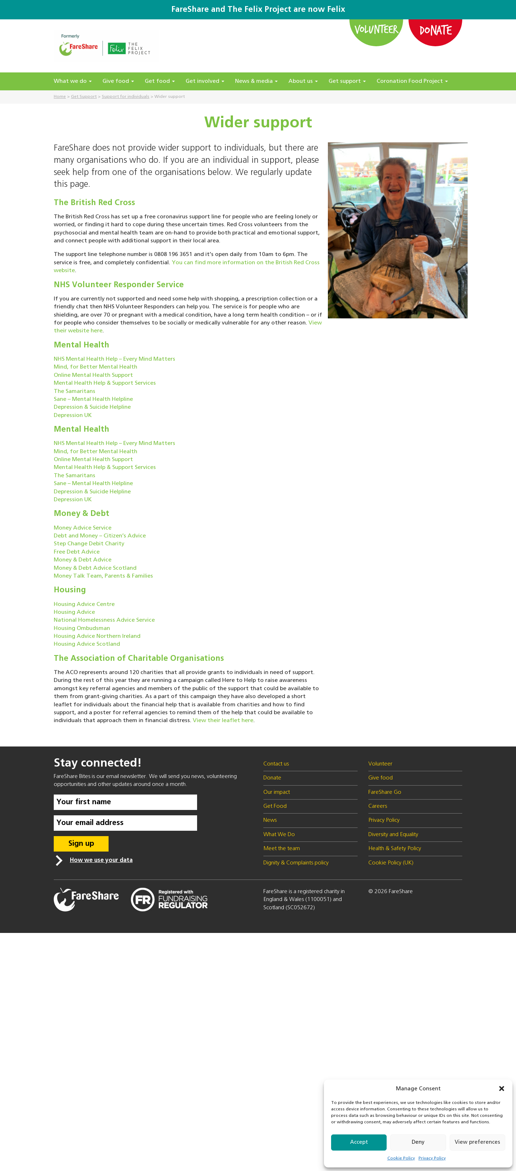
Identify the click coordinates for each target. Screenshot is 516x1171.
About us (303, 81)
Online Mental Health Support (93, 375)
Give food (118, 81)
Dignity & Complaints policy (296, 863)
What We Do (279, 835)
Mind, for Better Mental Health (95, 367)
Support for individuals (125, 97)
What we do (73, 81)
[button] (501, 1088)
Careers (377, 806)
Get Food (275, 806)
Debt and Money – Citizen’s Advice (100, 536)
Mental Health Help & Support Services (105, 383)
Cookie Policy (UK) (391, 863)
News (270, 820)
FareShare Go (384, 792)
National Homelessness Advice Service (104, 620)
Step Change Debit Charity (89, 544)
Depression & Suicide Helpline (92, 407)
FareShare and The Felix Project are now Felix (258, 10)
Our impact (276, 792)
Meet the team (281, 849)
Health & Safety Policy (394, 849)
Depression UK (73, 415)
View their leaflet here (223, 721)
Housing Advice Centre (84, 604)
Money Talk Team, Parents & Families (103, 576)
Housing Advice (74, 612)
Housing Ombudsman (82, 628)
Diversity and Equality (393, 835)
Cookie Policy (401, 1158)
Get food (160, 81)
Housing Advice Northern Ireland (97, 636)
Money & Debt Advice (82, 560)
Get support (347, 81)
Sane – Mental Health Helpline (93, 399)
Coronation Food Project (412, 81)
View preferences (477, 1142)
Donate (435, 29)
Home (60, 97)
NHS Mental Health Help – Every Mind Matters (114, 359)
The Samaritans (74, 391)
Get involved (205, 81)
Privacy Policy (432, 1158)
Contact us (276, 764)
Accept (359, 1142)
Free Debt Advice (77, 552)
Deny (418, 1142)
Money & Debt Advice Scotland (95, 568)
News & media (256, 81)
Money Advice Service (82, 528)
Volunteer (376, 29)
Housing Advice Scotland (87, 644)
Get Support (84, 97)
